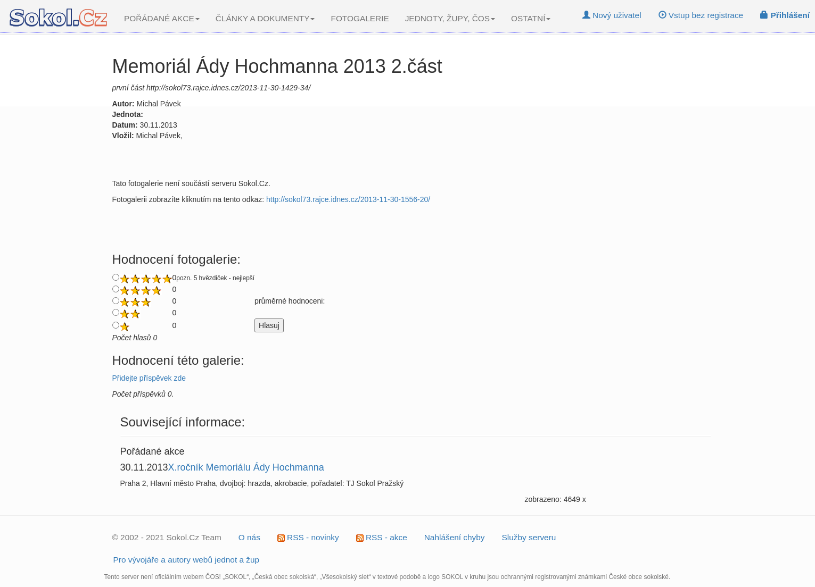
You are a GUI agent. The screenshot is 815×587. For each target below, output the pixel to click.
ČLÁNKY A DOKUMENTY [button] (265, 18)
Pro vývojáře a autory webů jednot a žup (186, 559)
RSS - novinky (308, 537)
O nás (249, 537)
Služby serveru (529, 537)
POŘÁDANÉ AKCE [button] (162, 18)
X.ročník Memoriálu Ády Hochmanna (246, 467)
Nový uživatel (611, 15)
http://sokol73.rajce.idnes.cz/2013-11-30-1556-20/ (348, 199)
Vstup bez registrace (701, 15)
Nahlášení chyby (454, 537)
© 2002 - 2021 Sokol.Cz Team (166, 537)
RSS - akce (381, 537)
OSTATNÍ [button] (530, 18)
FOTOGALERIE (360, 18)
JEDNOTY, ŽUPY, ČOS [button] (450, 18)
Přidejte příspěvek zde (149, 378)
